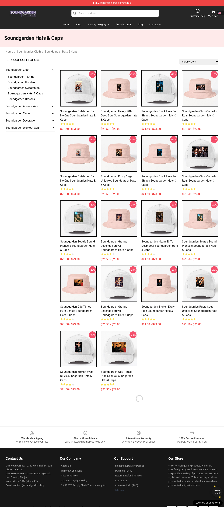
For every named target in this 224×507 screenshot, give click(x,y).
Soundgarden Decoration (21, 120)
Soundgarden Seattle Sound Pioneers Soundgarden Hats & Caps (77, 246)
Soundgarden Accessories (22, 106)
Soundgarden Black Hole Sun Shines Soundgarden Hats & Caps (159, 115)
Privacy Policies (69, 475)
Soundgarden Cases (18, 113)
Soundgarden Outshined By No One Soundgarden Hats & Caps (78, 115)
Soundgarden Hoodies (21, 82)
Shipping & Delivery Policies (129, 465)
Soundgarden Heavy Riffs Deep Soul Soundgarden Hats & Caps (119, 115)
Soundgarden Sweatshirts (24, 88)
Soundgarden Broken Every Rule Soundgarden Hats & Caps (158, 311)
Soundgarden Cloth (29, 51)
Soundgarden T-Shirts (21, 76)
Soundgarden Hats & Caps (61, 51)
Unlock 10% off (217, 492)
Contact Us (121, 480)
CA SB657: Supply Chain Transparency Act (84, 485)
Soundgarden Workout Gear (23, 127)
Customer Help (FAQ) (126, 485)
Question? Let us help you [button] (208, 503)
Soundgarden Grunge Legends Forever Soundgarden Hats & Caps (117, 246)
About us (66, 465)
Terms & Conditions (71, 470)
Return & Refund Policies (128, 475)
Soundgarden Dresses (21, 99)
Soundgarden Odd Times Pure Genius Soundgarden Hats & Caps (76, 311)
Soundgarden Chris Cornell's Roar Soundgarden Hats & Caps (199, 115)
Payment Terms (123, 470)
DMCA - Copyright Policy (74, 480)
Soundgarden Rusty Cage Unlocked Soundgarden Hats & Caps (118, 180)
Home (9, 51)
